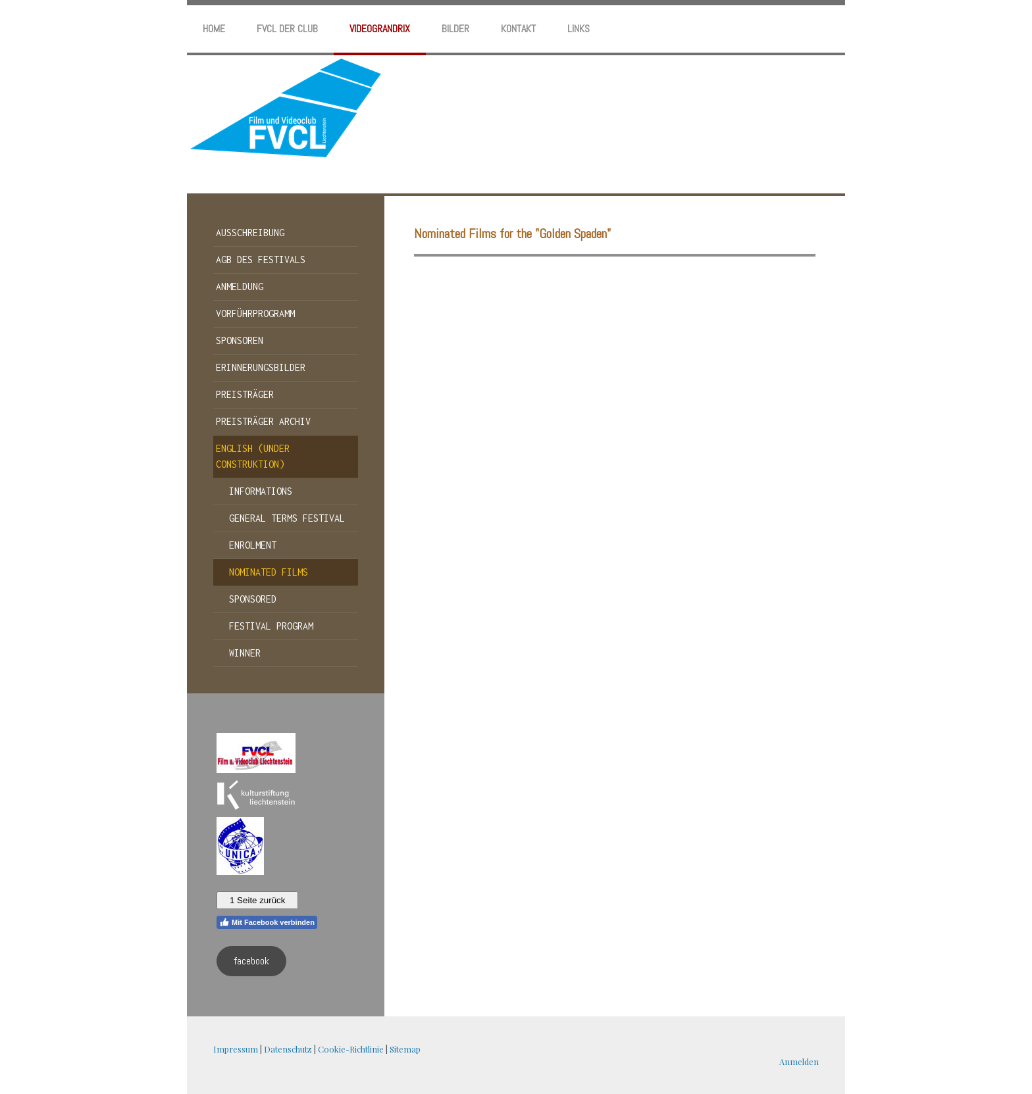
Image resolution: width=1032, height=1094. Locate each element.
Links (578, 29)
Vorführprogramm (255, 313)
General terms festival (287, 518)
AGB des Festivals (260, 259)
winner (245, 653)
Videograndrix (379, 29)
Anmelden (799, 1061)
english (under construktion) (253, 456)
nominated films (268, 572)
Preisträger (245, 394)
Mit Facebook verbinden (267, 922)
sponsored (252, 599)
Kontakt (518, 29)
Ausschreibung (250, 232)
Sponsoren (239, 340)
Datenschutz (288, 1049)
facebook (251, 961)
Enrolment (252, 545)
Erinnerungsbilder (260, 367)
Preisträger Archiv (263, 421)
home (214, 29)
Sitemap (405, 1049)
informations (260, 491)
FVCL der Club (287, 29)
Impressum (235, 1049)
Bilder (455, 29)
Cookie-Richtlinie (351, 1049)
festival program (271, 626)
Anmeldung (239, 286)
